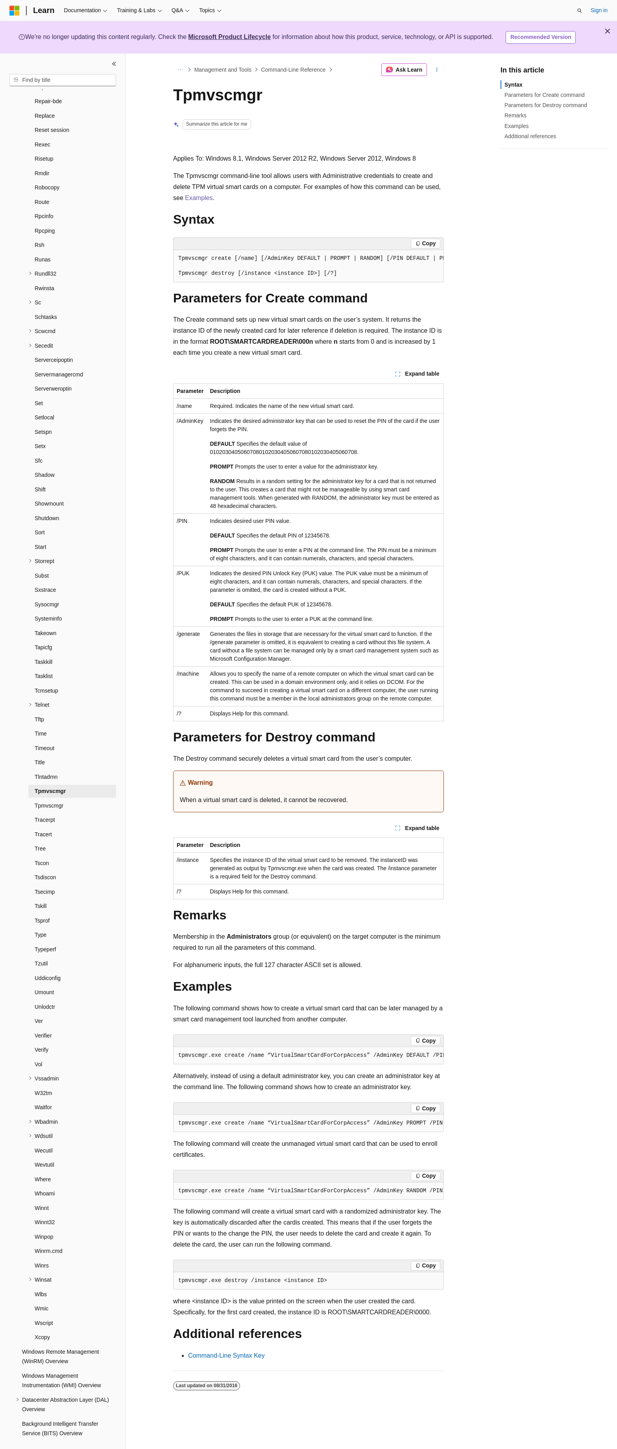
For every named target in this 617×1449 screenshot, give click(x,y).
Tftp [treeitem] (39, 701)
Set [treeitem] (39, 385)
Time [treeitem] (41, 715)
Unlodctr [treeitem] (45, 988)
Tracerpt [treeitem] (45, 801)
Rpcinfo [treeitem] (44, 198)
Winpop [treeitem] (44, 1218)
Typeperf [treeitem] (45, 931)
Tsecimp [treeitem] (45, 873)
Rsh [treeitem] (39, 226)
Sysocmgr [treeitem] (47, 586)
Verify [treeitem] (41, 1031)
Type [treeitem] (40, 916)
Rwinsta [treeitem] (44, 270)
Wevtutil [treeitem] (44, 1146)
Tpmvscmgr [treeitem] (50, 772)
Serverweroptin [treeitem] (53, 370)
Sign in (599, 10)
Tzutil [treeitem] (41, 945)
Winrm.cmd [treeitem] (49, 1232)
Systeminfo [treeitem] (48, 600)
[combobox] (62, 80)
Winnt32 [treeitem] (45, 1204)
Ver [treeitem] (39, 1002)
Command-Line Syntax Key (226, 1355)
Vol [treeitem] (38, 1046)
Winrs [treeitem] (42, 1247)
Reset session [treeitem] (52, 111)
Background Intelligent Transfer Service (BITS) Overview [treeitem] (60, 1410)
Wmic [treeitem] (41, 1290)
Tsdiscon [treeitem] (45, 859)
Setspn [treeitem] (43, 413)
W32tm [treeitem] (43, 1074)
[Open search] (579, 11)
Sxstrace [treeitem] (45, 571)
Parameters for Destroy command (545, 105)
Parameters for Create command (544, 95)
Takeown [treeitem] (45, 614)
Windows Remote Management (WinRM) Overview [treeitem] (60, 1338)
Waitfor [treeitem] (43, 1089)
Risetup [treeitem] (44, 140)
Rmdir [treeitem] (42, 155)
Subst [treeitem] (42, 557)
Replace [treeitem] (45, 97)
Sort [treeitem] (40, 514)
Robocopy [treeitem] (47, 169)
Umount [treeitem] (44, 974)
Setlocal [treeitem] (44, 399)
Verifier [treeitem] (43, 1017)
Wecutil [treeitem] (44, 1132)
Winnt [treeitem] (42, 1189)
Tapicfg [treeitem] (43, 629)
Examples (198, 198)
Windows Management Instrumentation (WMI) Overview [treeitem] (61, 1362)
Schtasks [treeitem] (46, 298)
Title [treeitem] (40, 744)
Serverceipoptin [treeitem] (54, 341)
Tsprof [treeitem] (42, 902)
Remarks (515, 115)
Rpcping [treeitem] (45, 212)
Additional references (530, 136)
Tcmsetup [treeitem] (46, 672)
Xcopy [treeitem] (42, 1319)
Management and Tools (222, 70)
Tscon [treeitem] (42, 844)
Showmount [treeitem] (49, 485)
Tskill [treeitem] (40, 887)
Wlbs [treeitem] (41, 1276)
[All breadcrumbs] (180, 69)
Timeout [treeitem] (44, 729)
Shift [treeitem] (40, 471)
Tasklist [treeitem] (44, 657)
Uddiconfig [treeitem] (48, 959)
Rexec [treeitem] (42, 126)
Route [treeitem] (42, 183)
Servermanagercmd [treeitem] (59, 356)
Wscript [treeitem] (44, 1304)
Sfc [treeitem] (38, 442)
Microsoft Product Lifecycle (229, 36)
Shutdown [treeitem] (47, 500)
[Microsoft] (14, 11)
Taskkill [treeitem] (43, 643)
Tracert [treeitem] (43, 816)
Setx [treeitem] (40, 427)
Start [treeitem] (40, 528)
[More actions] (437, 69)
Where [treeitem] (43, 1161)
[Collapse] (114, 64)
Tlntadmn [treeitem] (46, 758)
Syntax (513, 85)
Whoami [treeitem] (45, 1175)
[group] (308, 266)
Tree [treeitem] (40, 830)
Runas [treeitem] (42, 241)
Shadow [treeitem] (45, 456)
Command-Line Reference (293, 70)
